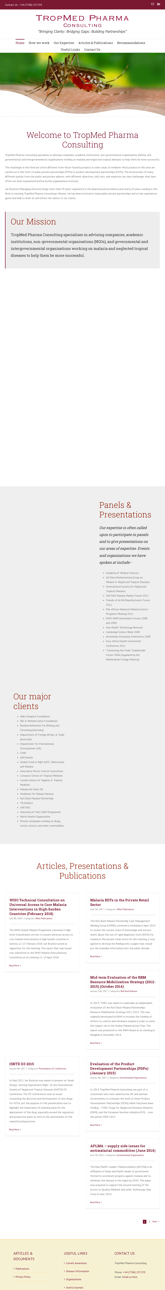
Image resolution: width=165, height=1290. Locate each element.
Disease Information (77, 1212)
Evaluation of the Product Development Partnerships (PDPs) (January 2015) (119, 1009)
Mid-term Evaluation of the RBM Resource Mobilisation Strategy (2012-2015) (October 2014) (122, 923)
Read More (14, 906)
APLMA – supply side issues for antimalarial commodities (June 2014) (122, 1089)
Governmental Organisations (133, 1019)
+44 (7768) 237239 (134, 1213)
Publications (22, 1210)
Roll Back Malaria (129, 932)
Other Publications (43, 859)
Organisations (73, 1220)
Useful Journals (74, 1228)
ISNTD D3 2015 (21, 1005)
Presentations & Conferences (52, 1009)
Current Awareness (76, 1204)
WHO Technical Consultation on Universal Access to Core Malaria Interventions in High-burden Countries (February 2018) (38, 848)
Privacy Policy (23, 1218)
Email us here (129, 1218)
